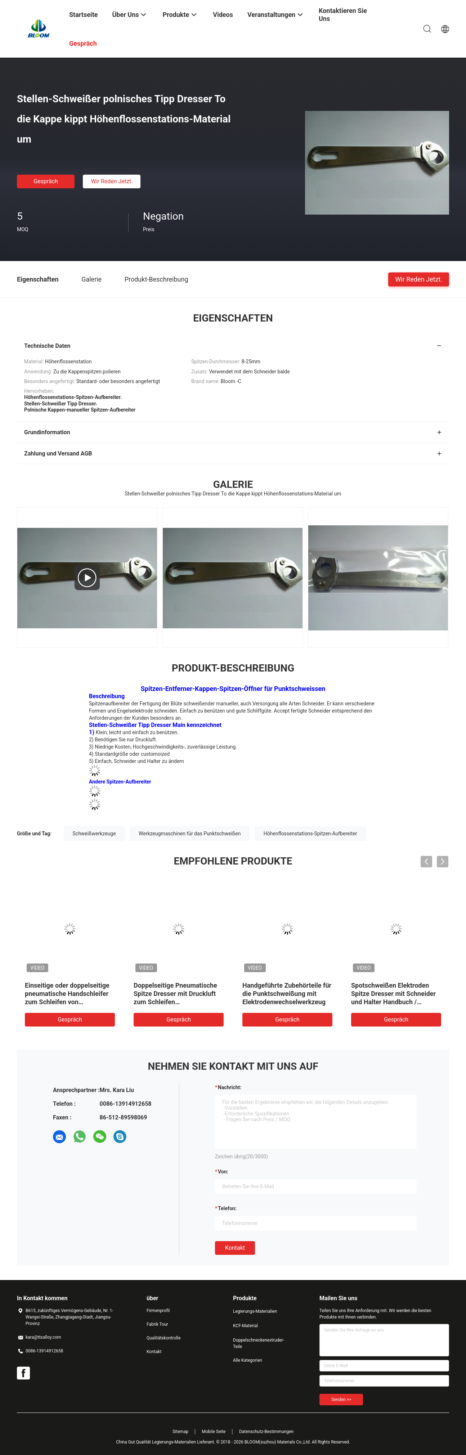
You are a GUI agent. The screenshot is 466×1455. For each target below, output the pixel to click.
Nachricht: (229, 1087)
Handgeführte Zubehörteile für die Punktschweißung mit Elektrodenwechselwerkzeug (286, 994)
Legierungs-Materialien (255, 1311)
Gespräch (45, 181)
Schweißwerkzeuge (94, 833)
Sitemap (180, 1431)
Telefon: (227, 1208)
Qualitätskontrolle (163, 1338)
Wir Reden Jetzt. (112, 181)
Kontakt (235, 1247)
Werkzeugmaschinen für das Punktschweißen (190, 833)
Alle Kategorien (247, 1360)
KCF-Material (245, 1325)
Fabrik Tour (157, 1324)
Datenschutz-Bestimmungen (266, 1431)
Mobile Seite (214, 1431)
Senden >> (341, 1399)
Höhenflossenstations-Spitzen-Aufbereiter (310, 833)
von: (223, 1172)
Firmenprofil (158, 1310)
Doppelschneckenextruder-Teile (258, 1343)
